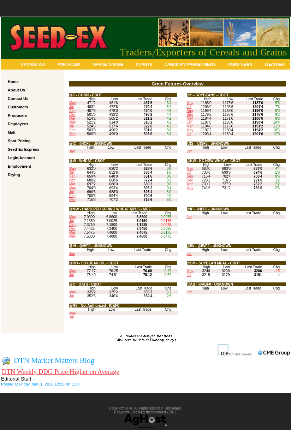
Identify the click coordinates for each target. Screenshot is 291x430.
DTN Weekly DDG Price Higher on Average (60, 371)
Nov (190, 118)
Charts (144, 64)
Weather (274, 64)
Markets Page (108, 64)
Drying (14, 175)
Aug (190, 111)
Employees (18, 124)
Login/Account (21, 158)
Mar (72, 118)
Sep (72, 111)
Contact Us (18, 98)
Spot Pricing (19, 141)
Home (13, 81)
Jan (189, 122)
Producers (17, 115)
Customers (18, 107)
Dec (72, 115)
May (72, 103)
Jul (71, 107)
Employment (19, 166)
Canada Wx (33, 64)
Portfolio (69, 64)
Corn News (240, 64)
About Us (16, 90)
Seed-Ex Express (23, 149)
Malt (12, 132)
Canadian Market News (190, 64)
